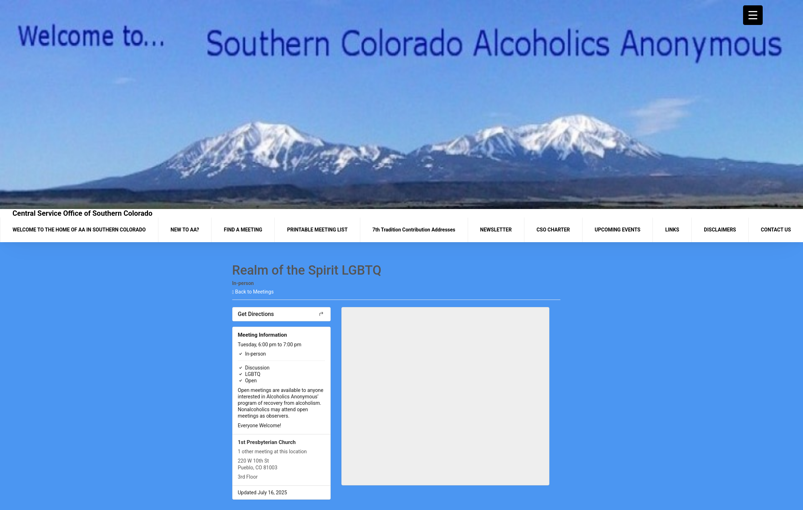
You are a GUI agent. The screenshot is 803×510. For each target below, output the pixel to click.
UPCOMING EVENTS (617, 230)
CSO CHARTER (553, 230)
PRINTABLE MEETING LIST (317, 230)
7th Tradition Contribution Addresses (413, 230)
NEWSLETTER (496, 230)
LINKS (672, 230)
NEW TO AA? (185, 230)
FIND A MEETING (243, 230)
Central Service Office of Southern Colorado (82, 213)
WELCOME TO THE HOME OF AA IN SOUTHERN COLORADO (79, 230)
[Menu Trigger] (753, 15)
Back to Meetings (253, 292)
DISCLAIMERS (720, 230)
